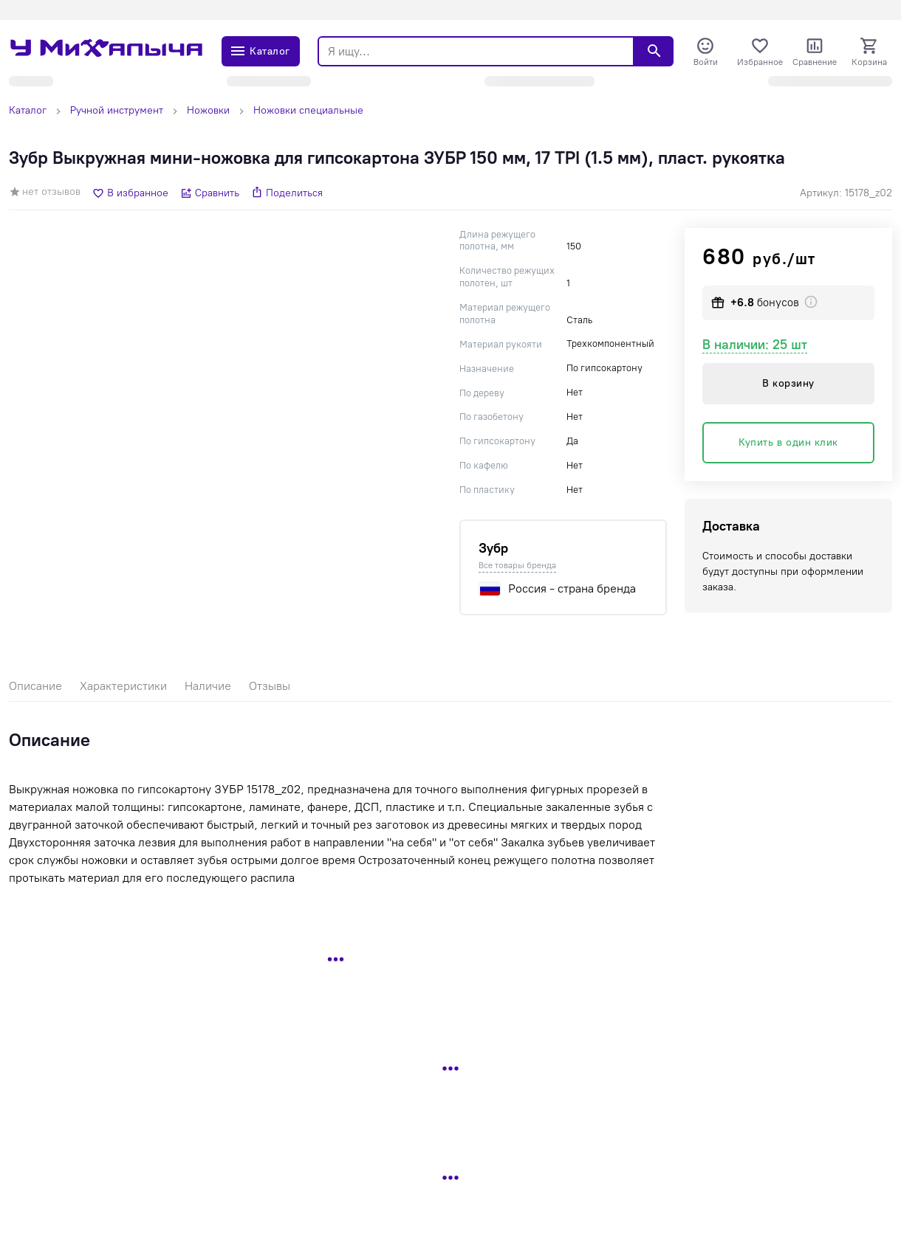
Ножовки (208, 110)
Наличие (208, 686)
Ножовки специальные (308, 110)
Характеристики (123, 686)
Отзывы (269, 686)
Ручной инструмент (116, 110)
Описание (35, 686)
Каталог (28, 110)
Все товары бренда (517, 565)
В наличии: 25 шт (754, 344)
